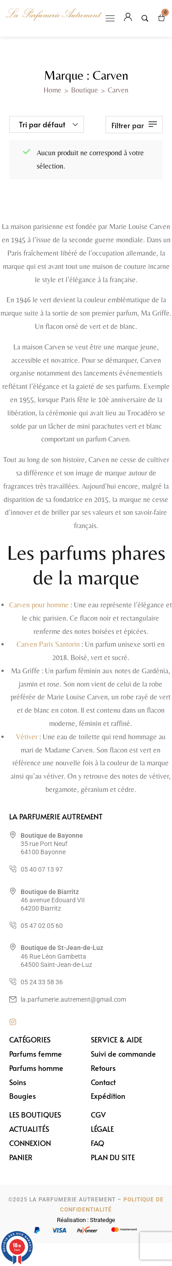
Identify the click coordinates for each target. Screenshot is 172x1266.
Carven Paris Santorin (48, 644)
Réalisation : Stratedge (86, 1220)
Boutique (84, 90)
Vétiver (27, 736)
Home (52, 90)
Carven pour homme (39, 604)
